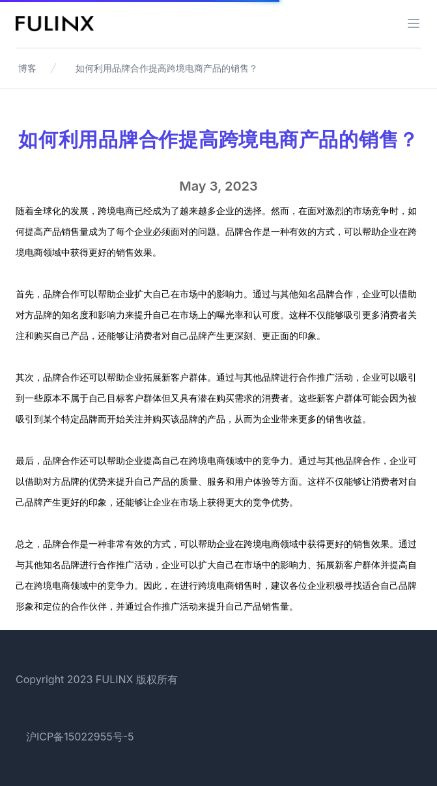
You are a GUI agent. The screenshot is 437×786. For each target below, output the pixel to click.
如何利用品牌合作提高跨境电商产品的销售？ (167, 68)
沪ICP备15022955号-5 (80, 736)
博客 (27, 68)
